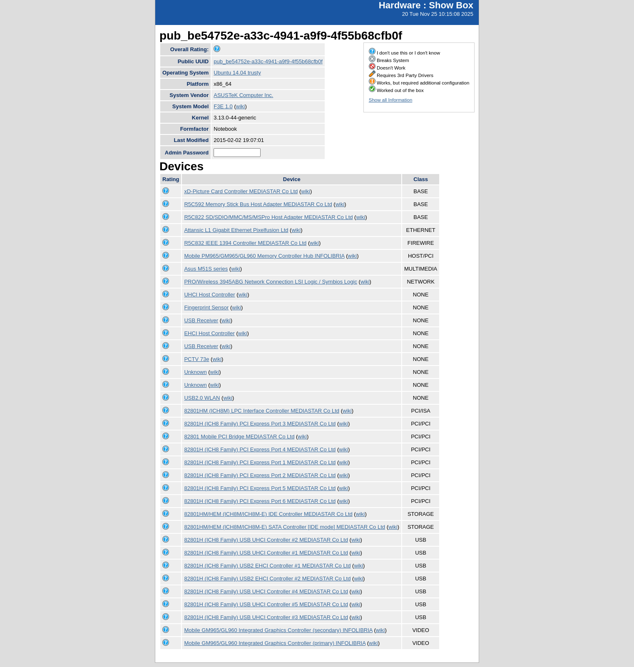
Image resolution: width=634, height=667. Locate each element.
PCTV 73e (196, 359)
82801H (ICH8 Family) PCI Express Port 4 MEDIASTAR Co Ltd (260, 449)
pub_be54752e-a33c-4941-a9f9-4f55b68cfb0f (268, 61)
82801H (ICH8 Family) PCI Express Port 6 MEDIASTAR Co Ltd (260, 501)
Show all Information (391, 99)
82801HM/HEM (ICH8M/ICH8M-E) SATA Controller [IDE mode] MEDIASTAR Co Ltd (284, 527)
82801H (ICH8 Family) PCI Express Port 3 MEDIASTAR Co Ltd (260, 424)
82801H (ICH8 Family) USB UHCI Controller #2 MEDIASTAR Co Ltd (266, 540)
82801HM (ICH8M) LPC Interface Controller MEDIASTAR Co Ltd (261, 411)
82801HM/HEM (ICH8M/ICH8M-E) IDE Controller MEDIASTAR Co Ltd (268, 514)
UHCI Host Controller (209, 294)
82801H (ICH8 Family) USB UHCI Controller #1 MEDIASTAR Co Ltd (266, 553)
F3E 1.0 (223, 106)
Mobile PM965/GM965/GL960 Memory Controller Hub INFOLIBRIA (264, 256)
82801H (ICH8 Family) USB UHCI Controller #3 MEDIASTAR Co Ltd (266, 617)
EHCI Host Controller (209, 333)
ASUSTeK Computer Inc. (243, 95)
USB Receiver (201, 320)
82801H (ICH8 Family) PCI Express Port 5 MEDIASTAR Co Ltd (260, 488)
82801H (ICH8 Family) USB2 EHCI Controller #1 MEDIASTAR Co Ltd (267, 565)
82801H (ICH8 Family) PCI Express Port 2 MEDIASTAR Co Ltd (260, 475)
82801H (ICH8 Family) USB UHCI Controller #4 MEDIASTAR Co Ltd (266, 591)
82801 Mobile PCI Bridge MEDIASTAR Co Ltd (239, 436)
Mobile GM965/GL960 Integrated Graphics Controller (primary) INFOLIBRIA (274, 643)
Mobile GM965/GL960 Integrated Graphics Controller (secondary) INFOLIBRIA (278, 630)
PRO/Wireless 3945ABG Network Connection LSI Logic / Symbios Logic (270, 282)
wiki (240, 106)
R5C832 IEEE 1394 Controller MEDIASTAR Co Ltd (245, 243)
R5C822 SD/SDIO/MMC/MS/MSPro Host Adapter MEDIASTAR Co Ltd (268, 217)
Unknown (195, 372)
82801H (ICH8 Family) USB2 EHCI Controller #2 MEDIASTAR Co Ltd (267, 578)
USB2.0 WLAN (202, 398)
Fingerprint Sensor (206, 307)
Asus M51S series (206, 269)
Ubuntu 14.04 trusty (237, 73)
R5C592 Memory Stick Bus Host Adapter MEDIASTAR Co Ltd (258, 204)
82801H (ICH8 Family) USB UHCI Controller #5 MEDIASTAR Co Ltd (266, 604)
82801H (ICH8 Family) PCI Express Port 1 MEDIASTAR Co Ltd (260, 462)
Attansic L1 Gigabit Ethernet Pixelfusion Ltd (236, 230)
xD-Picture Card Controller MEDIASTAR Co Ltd (241, 191)
